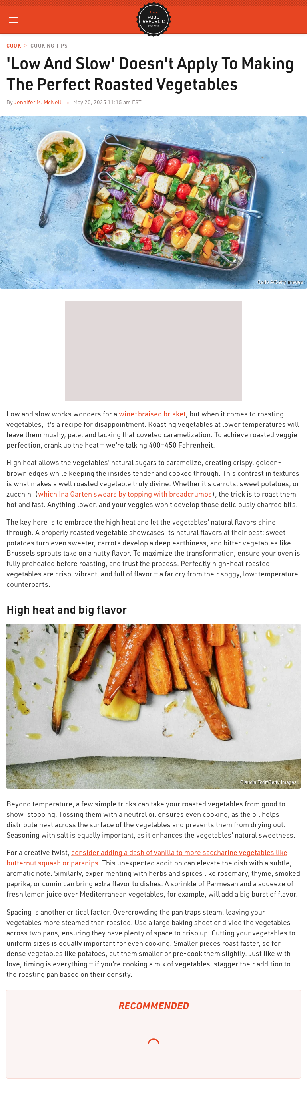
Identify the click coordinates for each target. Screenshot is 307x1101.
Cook (13, 45)
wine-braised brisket (152, 413)
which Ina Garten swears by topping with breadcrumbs (125, 493)
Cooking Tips (48, 45)
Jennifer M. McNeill (38, 102)
